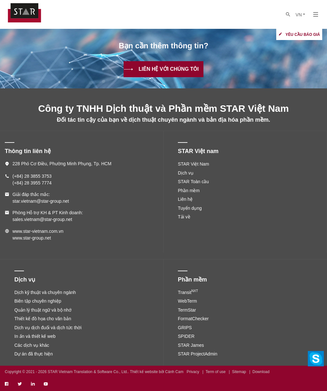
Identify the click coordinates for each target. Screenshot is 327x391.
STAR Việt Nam (193, 164)
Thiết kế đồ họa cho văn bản (42, 318)
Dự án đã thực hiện (33, 353)
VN (301, 14)
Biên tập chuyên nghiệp (37, 301)
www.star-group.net (31, 237)
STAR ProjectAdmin (197, 353)
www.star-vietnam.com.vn (37, 231)
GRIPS (185, 327)
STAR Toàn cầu (193, 181)
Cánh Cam (174, 372)
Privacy (192, 372)
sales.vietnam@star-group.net (42, 219)
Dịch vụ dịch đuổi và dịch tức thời (47, 327)
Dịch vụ (186, 172)
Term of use (216, 372)
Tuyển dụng (190, 208)
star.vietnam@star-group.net (40, 201)
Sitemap (239, 372)
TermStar (187, 310)
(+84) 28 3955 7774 (32, 182)
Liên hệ (185, 199)
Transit (188, 292)
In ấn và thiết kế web (35, 336)
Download (261, 372)
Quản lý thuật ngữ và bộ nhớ (43, 310)
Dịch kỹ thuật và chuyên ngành (45, 292)
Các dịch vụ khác (31, 345)
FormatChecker (193, 318)
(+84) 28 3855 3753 (32, 176)
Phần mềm (189, 190)
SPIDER (186, 336)
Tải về (184, 216)
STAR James (191, 345)
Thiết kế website (144, 372)
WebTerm (187, 301)
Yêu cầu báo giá (302, 34)
